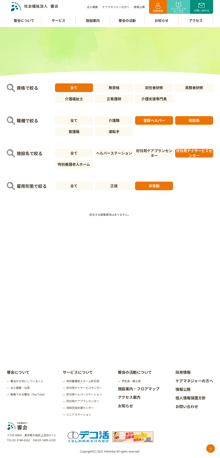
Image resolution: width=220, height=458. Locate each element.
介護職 (114, 120)
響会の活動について (135, 372)
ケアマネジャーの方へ (194, 380)
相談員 (194, 120)
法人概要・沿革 (20, 388)
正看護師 (114, 98)
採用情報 (158, 8)
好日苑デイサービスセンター (194, 153)
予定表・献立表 (131, 381)
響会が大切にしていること (26, 381)
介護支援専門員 (154, 98)
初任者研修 (154, 87)
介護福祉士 (74, 98)
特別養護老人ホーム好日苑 (82, 381)
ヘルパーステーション (114, 153)
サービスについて (78, 372)
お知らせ (125, 405)
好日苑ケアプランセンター (154, 153)
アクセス (196, 20)
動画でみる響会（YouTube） (28, 394)
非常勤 (154, 185)
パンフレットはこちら (178, 7)
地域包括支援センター (80, 408)
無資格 (114, 87)
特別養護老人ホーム (74, 164)
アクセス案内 (129, 397)
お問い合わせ (201, 7)
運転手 (114, 131)
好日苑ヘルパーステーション (84, 394)
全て (74, 87)
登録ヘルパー (154, 120)
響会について (18, 372)
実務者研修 (194, 87)
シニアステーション (78, 414)
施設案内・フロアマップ (139, 388)
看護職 (74, 131)
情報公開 (183, 389)
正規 (114, 185)
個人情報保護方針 (190, 397)
